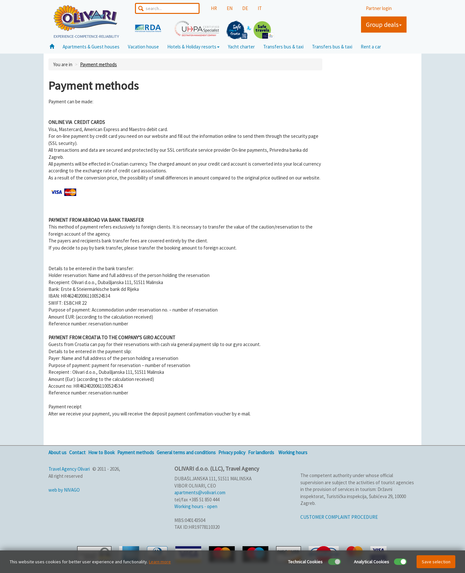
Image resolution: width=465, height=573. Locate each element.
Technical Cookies (305, 562)
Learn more (160, 562)
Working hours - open (195, 506)
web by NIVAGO (64, 490)
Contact (77, 452)
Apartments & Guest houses (91, 47)
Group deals (384, 24)
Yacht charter (241, 47)
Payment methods (98, 64)
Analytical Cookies (371, 562)
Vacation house (143, 47)
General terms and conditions (186, 452)
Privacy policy (231, 452)
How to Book (101, 452)
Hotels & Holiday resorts (193, 47)
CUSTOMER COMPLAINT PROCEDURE (339, 517)
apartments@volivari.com (199, 492)
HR (214, 8)
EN (229, 8)
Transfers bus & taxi (283, 47)
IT (260, 8)
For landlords (261, 452)
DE (245, 8)
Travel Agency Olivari (69, 469)
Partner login (379, 8)
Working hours (292, 452)
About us (57, 452)
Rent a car (371, 47)
